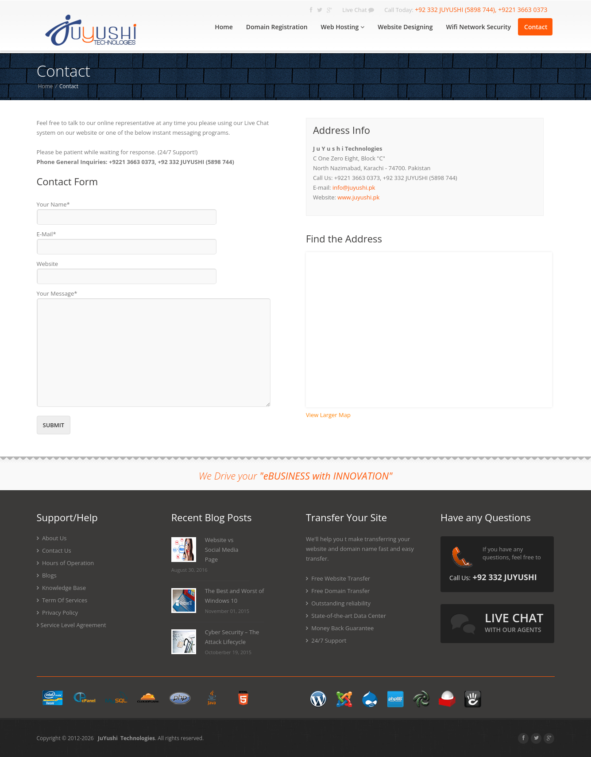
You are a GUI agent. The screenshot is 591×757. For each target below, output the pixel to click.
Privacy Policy (57, 613)
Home (224, 27)
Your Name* (53, 204)
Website (47, 264)
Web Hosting (343, 27)
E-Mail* (46, 234)
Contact (535, 27)
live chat (514, 621)
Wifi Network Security (478, 27)
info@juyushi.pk (353, 187)
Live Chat (358, 10)
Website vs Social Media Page (222, 549)
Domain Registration (277, 27)
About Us (52, 538)
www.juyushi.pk (358, 197)
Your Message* (57, 293)
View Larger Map (328, 415)
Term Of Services (62, 600)
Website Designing (405, 27)
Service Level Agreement (71, 625)
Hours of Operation (65, 563)
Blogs (47, 575)
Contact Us (54, 550)
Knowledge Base (61, 588)
